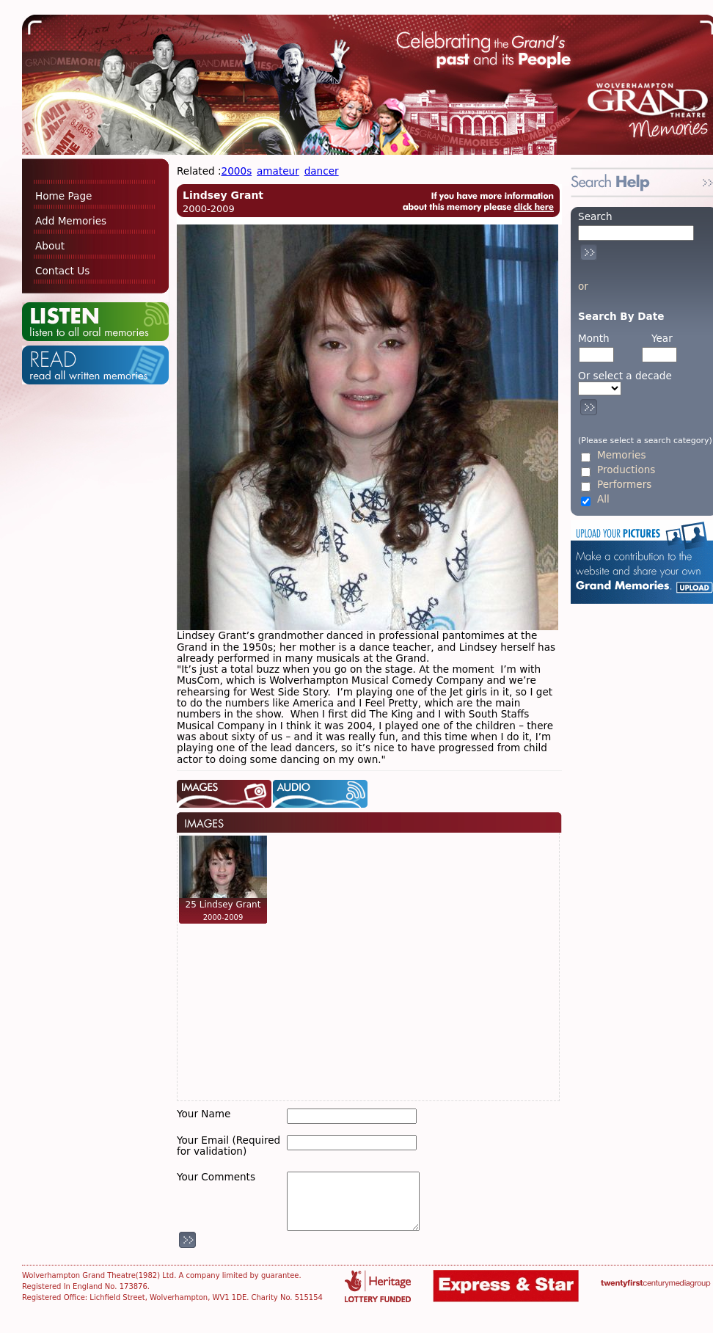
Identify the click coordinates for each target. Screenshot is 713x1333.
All (603, 499)
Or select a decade (625, 375)
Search (595, 216)
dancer (321, 171)
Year (662, 338)
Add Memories (70, 221)
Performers (624, 484)
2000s (237, 171)
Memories (621, 455)
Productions (626, 469)
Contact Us (62, 271)
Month (594, 338)
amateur (278, 171)
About (50, 246)
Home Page (63, 196)
